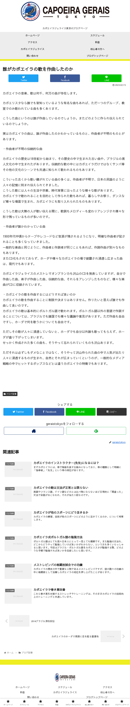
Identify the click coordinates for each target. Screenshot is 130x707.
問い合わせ (33, 698)
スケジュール (65, 688)
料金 (22, 693)
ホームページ (22, 688)
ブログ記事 (10, 393)
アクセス (107, 688)
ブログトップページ (96, 698)
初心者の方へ (107, 693)
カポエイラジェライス (65, 693)
